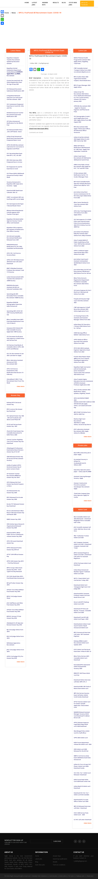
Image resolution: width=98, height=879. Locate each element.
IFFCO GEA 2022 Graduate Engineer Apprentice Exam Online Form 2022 (82, 350)
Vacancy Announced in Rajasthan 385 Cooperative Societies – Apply (15, 184)
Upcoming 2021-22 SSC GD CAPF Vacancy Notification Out (15, 313)
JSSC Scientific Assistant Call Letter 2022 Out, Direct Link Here (82, 529)
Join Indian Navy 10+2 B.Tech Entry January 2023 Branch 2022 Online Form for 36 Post (82, 271)
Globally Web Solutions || (40, 876)
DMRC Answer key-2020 (14, 519)
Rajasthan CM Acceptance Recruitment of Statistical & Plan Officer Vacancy (15, 229)
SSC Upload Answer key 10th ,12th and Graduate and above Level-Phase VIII (15, 417)
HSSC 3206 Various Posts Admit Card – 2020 (81, 814)
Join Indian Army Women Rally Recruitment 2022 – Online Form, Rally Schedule (82, 233)
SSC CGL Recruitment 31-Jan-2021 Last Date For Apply (15, 354)
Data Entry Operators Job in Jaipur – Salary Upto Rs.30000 (82, 471)
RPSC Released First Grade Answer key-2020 (15, 498)
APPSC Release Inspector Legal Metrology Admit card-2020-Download (81, 724)
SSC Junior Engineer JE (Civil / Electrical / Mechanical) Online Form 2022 (82, 292)
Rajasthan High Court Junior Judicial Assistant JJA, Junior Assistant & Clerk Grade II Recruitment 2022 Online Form (82, 370)
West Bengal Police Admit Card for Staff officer (81, 732)
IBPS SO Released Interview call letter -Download (82, 807)
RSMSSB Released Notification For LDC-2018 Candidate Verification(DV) (15, 246)
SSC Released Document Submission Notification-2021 (15, 90)
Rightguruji (45, 63)
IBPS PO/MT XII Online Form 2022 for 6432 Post (82, 413)
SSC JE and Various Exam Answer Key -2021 (14, 425)
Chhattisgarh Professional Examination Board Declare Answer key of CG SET (15, 450)
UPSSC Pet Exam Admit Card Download (82, 564)
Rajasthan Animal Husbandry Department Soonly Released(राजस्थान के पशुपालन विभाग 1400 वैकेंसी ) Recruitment (14, 71)
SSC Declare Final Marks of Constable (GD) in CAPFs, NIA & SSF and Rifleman (15, 347)
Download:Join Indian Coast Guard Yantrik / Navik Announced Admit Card (82, 626)
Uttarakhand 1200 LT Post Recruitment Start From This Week (15, 381)
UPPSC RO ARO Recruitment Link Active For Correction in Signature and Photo (15, 147)
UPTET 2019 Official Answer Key (15, 555)
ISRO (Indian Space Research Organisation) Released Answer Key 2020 (15, 526)
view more (20, 386)
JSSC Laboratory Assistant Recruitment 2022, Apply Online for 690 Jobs (81, 431)
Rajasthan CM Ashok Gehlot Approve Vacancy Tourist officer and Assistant (15, 221)
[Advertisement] (49, 31)
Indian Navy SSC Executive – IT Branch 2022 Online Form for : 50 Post (82, 326)
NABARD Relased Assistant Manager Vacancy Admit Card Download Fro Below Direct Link (82, 715)
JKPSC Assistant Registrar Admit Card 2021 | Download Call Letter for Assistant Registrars (82, 555)
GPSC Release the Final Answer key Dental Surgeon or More (15, 484)
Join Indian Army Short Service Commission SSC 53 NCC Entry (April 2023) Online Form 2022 (82, 194)
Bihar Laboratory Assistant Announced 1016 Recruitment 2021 (15, 362)
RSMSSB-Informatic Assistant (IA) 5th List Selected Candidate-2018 (14, 287)
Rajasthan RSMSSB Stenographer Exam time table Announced (14, 304)
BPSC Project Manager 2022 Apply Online (82, 86)
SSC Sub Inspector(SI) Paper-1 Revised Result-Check (15, 205)
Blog (64, 2)
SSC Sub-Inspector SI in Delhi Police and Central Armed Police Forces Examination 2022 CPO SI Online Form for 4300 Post (82, 223)
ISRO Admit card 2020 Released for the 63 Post (81, 750)
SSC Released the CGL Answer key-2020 (13, 491)
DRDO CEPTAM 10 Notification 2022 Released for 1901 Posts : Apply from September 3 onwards (82, 148)
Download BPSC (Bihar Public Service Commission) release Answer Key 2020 (15, 534)
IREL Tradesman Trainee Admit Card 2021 (81, 537)
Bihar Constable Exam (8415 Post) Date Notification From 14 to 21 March (15, 321)
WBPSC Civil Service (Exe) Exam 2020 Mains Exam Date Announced (82, 757)
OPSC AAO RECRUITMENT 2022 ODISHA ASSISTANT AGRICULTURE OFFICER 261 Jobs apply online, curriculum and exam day (82, 402)
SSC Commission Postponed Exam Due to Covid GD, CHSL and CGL (15, 106)
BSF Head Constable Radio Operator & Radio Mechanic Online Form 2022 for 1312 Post (82, 184)
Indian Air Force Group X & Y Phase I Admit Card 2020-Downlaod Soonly (82, 766)
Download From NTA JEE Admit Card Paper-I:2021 (81, 618)
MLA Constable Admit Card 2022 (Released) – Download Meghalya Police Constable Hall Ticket (82, 519)
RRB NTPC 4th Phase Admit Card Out (82, 674)
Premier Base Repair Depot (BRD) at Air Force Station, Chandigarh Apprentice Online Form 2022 (82, 359)
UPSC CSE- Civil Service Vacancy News (14, 254)
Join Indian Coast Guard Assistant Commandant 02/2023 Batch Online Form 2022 (82, 262)
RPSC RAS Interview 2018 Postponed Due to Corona (14, 161)
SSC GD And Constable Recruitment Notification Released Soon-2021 (14, 238)
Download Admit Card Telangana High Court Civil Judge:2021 (82, 587)
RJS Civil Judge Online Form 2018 (15, 630)
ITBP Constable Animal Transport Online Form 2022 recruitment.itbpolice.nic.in (82, 70)
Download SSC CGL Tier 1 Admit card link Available (81, 794)
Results (56, 2)
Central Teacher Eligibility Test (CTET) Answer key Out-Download (15, 441)
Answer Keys (45, 4)
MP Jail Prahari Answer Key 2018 (15, 584)
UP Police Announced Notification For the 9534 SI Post (15, 123)
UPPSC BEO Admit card (81, 738)
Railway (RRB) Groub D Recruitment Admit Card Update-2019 (81, 643)
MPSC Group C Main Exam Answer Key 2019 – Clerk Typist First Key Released (14, 569)
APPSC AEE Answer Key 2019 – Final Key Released (15, 562)
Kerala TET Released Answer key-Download (15, 505)
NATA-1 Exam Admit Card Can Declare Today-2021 (81, 579)
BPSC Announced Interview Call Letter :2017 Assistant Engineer (82, 634)
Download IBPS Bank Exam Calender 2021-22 (15, 191)
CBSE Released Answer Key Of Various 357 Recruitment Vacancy (15, 458)
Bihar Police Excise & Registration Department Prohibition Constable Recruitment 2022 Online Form (81, 281)
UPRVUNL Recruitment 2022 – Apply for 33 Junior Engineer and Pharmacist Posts (82, 108)
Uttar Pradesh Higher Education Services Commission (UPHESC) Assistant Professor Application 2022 (82, 382)
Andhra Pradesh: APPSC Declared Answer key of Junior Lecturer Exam (14, 467)
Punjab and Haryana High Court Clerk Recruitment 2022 (81, 300)
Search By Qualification (60, 859)
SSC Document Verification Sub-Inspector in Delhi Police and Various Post (15, 338)
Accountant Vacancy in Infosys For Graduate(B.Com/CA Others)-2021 (81, 462)
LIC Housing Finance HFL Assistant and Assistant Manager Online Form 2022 (82, 317)
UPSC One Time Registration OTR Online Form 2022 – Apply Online (82, 213)
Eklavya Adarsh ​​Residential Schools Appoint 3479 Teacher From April (15, 212)
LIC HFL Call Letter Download (82, 819)
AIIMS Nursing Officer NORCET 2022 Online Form (81, 334)
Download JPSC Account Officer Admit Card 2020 (81, 800)
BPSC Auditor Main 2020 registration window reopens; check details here (82, 78)
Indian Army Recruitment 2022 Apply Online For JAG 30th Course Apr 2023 (81, 139)
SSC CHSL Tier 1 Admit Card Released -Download (82, 774)
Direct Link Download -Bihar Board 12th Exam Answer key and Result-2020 (15, 512)
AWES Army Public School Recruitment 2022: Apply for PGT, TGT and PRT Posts (82, 166)
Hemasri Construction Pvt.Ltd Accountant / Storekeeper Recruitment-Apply (82, 486)
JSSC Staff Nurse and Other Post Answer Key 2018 (15, 604)
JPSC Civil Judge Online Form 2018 (15, 650)
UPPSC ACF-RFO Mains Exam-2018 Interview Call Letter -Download (15, 261)
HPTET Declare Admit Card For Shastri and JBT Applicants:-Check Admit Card (82, 704)
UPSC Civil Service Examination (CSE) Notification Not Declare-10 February (15, 371)
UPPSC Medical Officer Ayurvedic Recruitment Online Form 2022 (81, 341)
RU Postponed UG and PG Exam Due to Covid (14, 168)
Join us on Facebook (84, 4)
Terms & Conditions (59, 865)
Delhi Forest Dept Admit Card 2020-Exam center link (82, 780)
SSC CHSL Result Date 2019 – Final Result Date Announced (15, 577)
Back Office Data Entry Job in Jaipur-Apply (82, 453)
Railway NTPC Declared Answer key (14, 403)
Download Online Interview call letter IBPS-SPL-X (82, 681)
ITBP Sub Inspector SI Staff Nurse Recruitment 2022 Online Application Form (82, 309)
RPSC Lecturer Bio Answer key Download (14, 410)
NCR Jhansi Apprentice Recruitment (13, 644)
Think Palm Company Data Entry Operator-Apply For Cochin (82, 495)
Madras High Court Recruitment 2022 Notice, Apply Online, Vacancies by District (82, 421)
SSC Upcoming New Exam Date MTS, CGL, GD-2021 (14, 154)
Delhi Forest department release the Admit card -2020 (82, 743)
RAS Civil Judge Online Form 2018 (15, 637)
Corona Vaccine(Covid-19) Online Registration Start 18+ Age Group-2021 (14, 82)
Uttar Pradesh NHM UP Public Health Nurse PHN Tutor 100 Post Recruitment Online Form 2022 (82, 243)
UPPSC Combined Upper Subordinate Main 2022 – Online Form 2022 (81, 252)
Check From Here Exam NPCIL (39, 128)
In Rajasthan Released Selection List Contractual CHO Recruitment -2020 (14, 97)
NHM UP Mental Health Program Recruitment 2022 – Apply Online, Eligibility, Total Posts (82, 60)
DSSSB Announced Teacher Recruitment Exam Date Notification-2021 (15, 114)
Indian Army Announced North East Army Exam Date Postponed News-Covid (15, 138)
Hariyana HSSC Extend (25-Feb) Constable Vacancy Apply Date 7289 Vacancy (15, 330)
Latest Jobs (34, 4)
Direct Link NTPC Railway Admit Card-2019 (81, 603)
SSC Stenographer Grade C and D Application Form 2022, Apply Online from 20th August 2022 (82, 119)
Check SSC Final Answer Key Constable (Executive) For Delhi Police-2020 (15, 433)
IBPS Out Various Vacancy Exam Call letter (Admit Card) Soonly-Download (81, 695)
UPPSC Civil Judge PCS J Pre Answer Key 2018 (15, 657)
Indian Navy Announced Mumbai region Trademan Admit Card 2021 (82, 571)
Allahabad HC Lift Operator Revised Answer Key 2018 (15, 624)
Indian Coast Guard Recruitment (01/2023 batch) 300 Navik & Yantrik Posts (82, 158)
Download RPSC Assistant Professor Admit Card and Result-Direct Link (82, 595)
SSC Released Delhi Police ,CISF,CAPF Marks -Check (14, 130)
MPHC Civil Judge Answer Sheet (14, 597)
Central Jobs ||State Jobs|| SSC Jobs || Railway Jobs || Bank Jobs (71, 876)
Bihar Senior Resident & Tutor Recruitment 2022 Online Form (81, 204)
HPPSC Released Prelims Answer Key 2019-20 (14, 549)
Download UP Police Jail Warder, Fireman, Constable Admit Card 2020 (82, 610)
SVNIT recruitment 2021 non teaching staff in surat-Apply (15, 198)
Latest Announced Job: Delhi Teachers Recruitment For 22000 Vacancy (15, 278)
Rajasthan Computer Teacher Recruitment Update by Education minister (13, 60)
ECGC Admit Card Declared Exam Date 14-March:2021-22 (82, 650)
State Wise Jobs (73, 4)
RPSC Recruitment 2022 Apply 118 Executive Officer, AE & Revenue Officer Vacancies (82, 129)
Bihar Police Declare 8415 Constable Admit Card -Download (81, 658)
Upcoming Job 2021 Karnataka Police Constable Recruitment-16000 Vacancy (15, 295)
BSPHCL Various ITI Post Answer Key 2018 (14, 617)
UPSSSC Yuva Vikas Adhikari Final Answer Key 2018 (15, 590)
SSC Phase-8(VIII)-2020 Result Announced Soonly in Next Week (15, 175)
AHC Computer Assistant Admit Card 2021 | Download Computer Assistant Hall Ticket (82, 545)
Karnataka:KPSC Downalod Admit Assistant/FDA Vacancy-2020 (82, 666)
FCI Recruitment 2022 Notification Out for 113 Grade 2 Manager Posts (81, 175)
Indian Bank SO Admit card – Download (82, 787)
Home (27, 2)
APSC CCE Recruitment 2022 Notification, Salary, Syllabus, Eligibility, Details (82, 391)
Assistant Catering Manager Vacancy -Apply (82, 477)
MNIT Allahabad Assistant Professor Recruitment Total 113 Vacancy (15, 270)
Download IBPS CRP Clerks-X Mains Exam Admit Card (82, 687)
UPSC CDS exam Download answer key (15, 542)
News (14, 13)
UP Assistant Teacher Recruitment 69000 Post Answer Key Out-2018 (14, 475)
